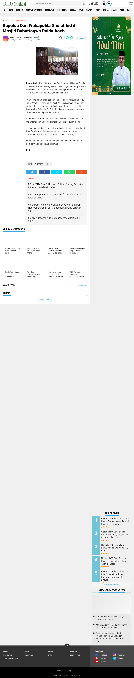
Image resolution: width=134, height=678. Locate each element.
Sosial (73, 10)
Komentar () (81, 38)
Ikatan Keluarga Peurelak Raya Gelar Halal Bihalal (110, 618)
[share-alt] (31, 172)
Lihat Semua (45, 299)
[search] (60, 3)
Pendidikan (62, 10)
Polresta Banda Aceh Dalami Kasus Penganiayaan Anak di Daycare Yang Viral (114, 521)
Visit (98, 10)
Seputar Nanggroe (34, 10)
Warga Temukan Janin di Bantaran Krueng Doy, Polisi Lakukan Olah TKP (114, 534)
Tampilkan (82, 285)
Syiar (81, 10)
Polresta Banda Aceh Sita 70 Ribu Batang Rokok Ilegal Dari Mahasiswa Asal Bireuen (115, 574)
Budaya (6, 652)
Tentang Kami (70, 671)
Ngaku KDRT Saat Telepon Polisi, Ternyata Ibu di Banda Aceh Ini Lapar (114, 561)
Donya (106, 10)
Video (122, 10)
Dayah (114, 10)
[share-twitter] (67, 38)
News (11, 10)
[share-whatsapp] (72, 38)
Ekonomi (19, 10)
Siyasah (89, 10)
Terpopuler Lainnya (111, 584)
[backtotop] (67, 646)
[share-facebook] (61, 38)
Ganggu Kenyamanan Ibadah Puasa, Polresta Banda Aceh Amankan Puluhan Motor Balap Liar (110, 637)
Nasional (29, 655)
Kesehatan (50, 10)
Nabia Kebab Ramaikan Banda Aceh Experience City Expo (114, 548)
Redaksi (60, 671)
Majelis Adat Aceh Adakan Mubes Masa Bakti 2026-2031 (111, 626)
